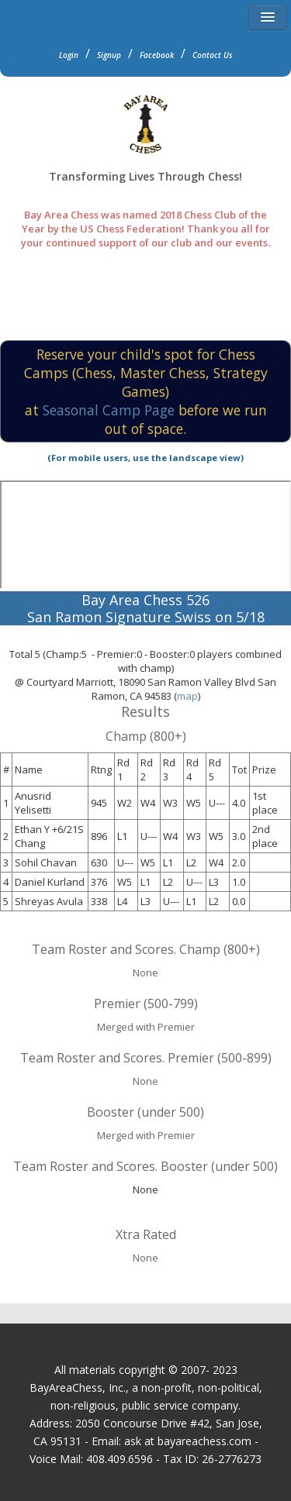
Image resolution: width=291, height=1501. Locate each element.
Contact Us (212, 55)
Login (68, 55)
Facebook (157, 55)
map (187, 696)
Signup (109, 55)
